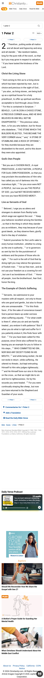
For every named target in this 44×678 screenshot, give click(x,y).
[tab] (22, 407)
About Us (7, 666)
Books (8, 425)
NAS (39, 33)
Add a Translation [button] (12, 413)
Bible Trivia (12, 9)
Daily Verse (23, 9)
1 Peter (14, 425)
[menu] (3, 3)
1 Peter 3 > (33, 39)
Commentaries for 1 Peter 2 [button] (16, 407)
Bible (3, 425)
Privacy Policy (19, 666)
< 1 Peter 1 (11, 39)
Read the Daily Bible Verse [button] (15, 418)
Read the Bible (34, 9)
